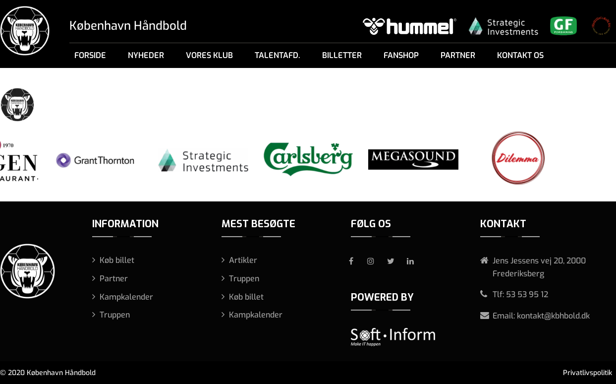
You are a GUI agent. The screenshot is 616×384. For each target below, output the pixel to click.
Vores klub (209, 55)
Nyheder (146, 55)
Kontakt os (520, 55)
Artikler (243, 260)
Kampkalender (126, 297)
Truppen (115, 315)
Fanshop (401, 55)
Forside (90, 55)
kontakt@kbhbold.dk (553, 316)
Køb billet (117, 260)
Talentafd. (277, 55)
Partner (458, 55)
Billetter (342, 55)
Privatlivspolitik (587, 373)
